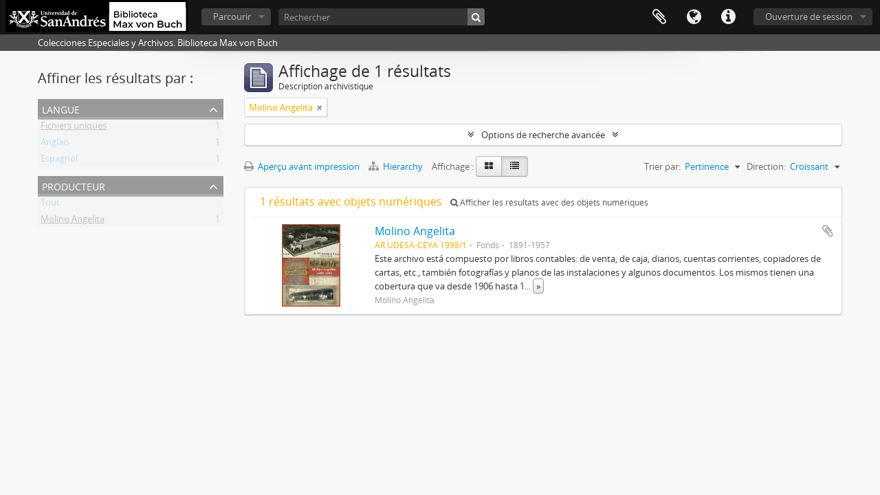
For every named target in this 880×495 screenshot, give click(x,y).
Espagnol (59, 161)
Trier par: (662, 166)
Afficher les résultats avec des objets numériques (549, 202)
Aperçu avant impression (302, 166)
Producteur (73, 185)
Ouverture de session (808, 16)
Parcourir (232, 16)
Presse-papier (659, 17)
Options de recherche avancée (543, 135)
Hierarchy (396, 166)
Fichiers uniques (74, 128)
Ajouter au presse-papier (828, 231)
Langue (693, 17)
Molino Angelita (72, 221)
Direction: (766, 166)
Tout (50, 205)
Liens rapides (728, 17)
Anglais (55, 144)
